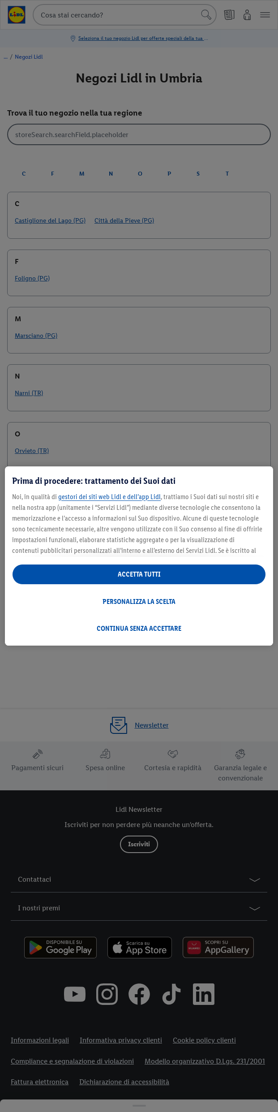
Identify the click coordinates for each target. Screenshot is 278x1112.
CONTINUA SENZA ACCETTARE (139, 628)
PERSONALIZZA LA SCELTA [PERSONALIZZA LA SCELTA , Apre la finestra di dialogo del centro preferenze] (139, 601)
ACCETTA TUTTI (139, 574)
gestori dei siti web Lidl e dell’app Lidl (109, 496)
